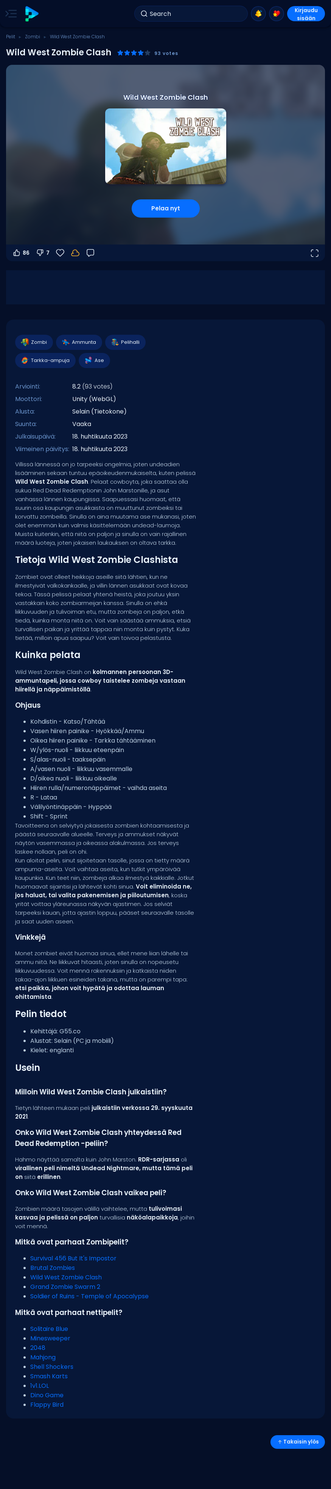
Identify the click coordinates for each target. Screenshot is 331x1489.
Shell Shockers (51, 1366)
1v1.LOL (39, 1385)
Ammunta (78, 342)
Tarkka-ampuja (45, 360)
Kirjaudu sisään (306, 13)
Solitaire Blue (49, 1328)
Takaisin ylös (298, 1441)
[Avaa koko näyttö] (314, 252)
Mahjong (43, 1357)
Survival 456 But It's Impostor (73, 1258)
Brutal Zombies (52, 1267)
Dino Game (47, 1395)
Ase (94, 360)
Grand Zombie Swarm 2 (65, 1286)
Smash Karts (49, 1376)
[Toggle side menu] (9, 14)
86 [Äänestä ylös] (21, 252)
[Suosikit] (60, 252)
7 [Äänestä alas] (43, 252)
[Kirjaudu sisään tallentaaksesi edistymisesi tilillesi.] (75, 252)
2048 (37, 1347)
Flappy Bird (47, 1404)
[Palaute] (90, 252)
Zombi (32, 36)
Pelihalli (125, 342)
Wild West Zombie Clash (66, 1277)
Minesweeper (50, 1338)
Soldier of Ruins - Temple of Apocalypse (89, 1296)
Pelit (10, 36)
